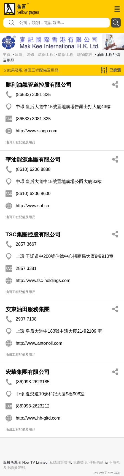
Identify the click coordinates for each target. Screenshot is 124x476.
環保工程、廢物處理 (75, 54)
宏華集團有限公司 (28, 372)
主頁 (6, 54)
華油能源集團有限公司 (33, 160)
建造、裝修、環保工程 (34, 54)
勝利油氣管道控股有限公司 (39, 85)
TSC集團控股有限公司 (33, 234)
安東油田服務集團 (28, 309)
